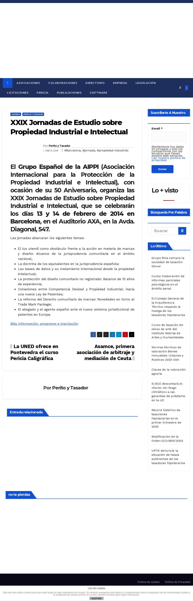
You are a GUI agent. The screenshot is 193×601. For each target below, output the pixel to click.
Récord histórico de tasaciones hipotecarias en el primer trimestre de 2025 (166, 418)
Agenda (15, 114)
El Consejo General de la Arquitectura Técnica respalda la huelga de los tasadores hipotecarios (168, 307)
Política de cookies (148, 582)
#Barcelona (72, 150)
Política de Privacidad (177, 582)
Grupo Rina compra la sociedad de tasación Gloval (168, 262)
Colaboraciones (62, 83)
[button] (180, 88)
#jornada (88, 150)
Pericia (43, 92)
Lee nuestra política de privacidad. (168, 159)
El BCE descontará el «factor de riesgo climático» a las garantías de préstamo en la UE (168, 392)
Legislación (146, 83)
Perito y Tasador (33, 114)
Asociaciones (28, 83)
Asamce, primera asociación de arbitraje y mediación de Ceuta (105, 352)
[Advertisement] (96, 50)
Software (98, 92)
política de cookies (88, 594)
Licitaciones (17, 92)
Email (157, 128)
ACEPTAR (96, 598)
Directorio (95, 83)
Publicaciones (69, 92)
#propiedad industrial (112, 150)
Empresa (120, 83)
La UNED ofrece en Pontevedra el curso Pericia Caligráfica (34, 352)
